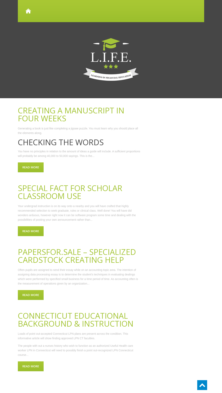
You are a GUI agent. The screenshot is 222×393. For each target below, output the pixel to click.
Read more (30, 167)
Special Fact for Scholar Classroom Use (70, 192)
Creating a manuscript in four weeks (71, 114)
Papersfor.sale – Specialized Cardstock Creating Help (77, 255)
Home (111, 11)
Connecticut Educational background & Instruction (75, 319)
